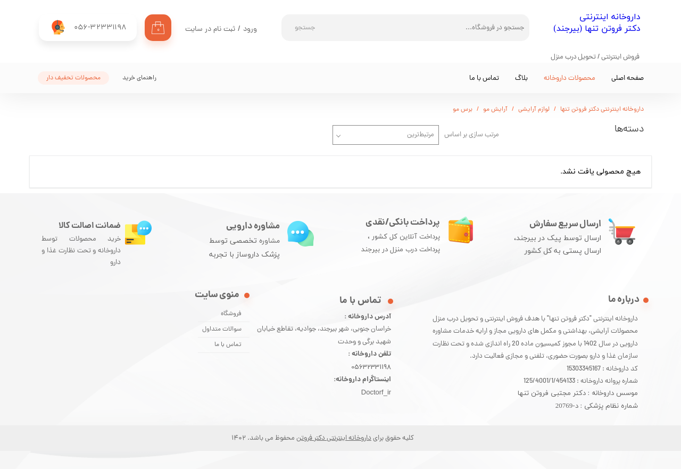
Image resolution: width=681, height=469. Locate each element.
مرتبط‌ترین (420, 135)
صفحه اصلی (627, 78)
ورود (250, 29)
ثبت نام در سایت (210, 29)
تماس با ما (484, 78)
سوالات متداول (222, 329)
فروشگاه (231, 314)
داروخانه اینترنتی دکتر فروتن (333, 438)
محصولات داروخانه (569, 78)
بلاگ (521, 78)
